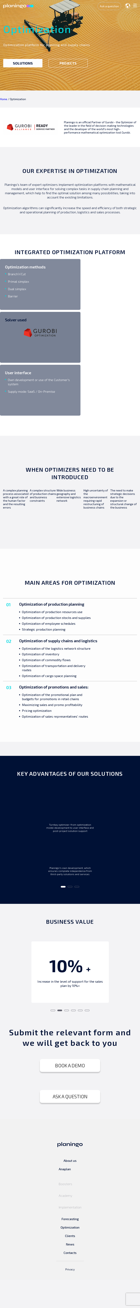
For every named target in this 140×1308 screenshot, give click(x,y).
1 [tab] (63, 916)
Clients (70, 1264)
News (70, 1272)
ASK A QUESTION (70, 1125)
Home (3, 99)
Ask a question (108, 6)
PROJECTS (68, 63)
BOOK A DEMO (70, 1094)
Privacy (70, 1297)
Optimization (70, 1256)
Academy (65, 1224)
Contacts (70, 1281)
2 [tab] (70, 916)
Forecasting (70, 1247)
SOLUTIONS (23, 63)
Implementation (70, 1235)
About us (70, 1189)
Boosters (65, 1212)
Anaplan (65, 1197)
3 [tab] (77, 916)
